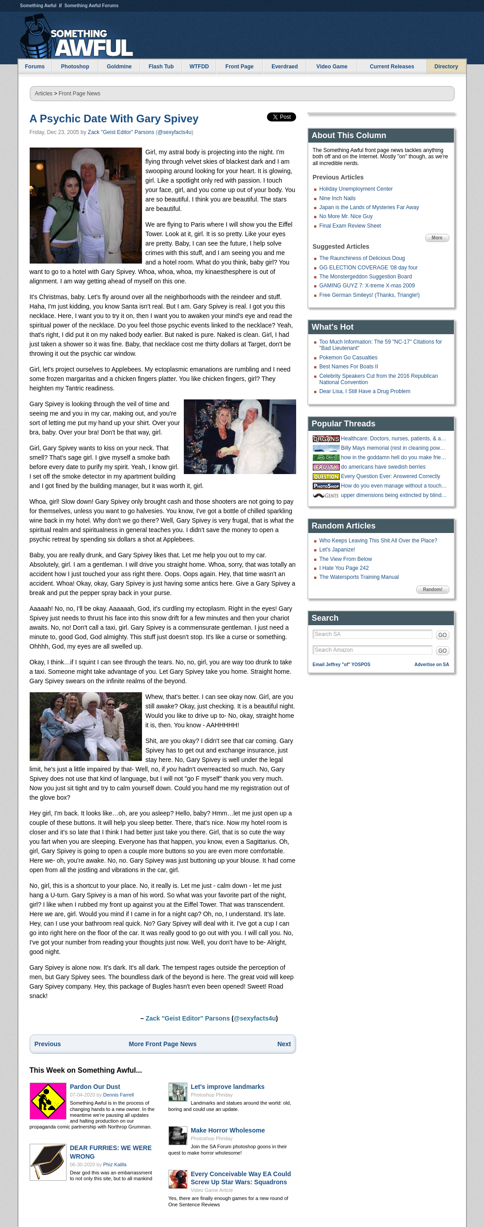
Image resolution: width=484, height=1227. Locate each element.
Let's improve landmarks (228, 1086)
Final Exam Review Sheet (350, 226)
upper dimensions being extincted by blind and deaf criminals (394, 495)
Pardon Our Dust (95, 1086)
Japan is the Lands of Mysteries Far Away (369, 207)
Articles (44, 93)
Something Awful (38, 5)
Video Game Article (212, 1190)
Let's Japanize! (337, 549)
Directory (446, 66)
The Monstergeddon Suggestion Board (366, 276)
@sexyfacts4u (175, 132)
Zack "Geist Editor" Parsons (121, 132)
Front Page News (80, 93)
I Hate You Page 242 (344, 568)
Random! (432, 589)
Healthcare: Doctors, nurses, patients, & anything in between (394, 438)
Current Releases (392, 66)
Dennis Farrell (118, 1094)
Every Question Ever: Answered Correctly (390, 476)
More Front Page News (163, 1044)
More (437, 237)
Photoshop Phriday (212, 1094)
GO (443, 635)
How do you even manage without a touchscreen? (394, 486)
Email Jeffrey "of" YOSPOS (342, 664)
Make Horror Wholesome (228, 1130)
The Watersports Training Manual (359, 577)
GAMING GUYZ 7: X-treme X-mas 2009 (367, 285)
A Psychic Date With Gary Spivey (114, 118)
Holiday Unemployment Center (356, 189)
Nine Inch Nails (338, 198)
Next (284, 1044)
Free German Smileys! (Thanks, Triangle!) (370, 295)
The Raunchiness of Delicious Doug (362, 258)
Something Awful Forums (91, 5)
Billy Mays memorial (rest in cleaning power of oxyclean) (394, 448)
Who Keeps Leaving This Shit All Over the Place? (379, 540)
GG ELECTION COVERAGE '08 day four (369, 267)
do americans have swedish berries (383, 467)
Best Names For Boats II (349, 366)
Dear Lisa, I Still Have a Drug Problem (365, 391)
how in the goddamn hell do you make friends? (394, 457)
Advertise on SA (431, 664)
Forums (34, 66)
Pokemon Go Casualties (348, 357)
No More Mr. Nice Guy (346, 216)
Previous (48, 1044)
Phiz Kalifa (115, 1164)
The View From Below (346, 559)
